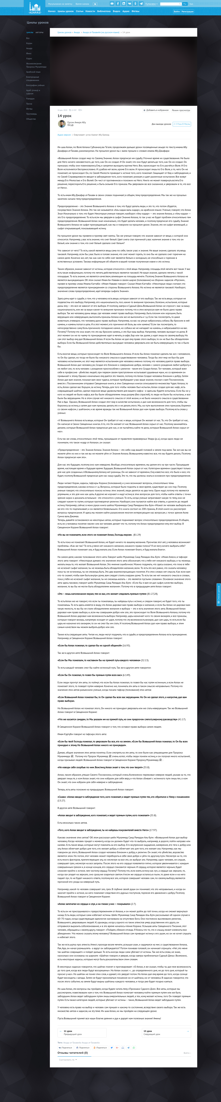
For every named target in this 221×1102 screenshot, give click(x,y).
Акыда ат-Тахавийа (72, 1042)
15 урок (183, 64)
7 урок (183, 36)
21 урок (183, 89)
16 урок (183, 68)
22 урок (183, 93)
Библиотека (104, 11)
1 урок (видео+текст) (190, 15)
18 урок (183, 76)
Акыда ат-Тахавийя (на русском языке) (101, 32)
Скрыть (215, 6)
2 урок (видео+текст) (190, 19)
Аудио (125, 11)
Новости (90, 11)
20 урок (183, 85)
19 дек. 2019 (62, 110)
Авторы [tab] (40, 33)
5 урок (183, 32)
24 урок (183, 97)
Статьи (79, 11)
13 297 (73, 110)
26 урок (183, 105)
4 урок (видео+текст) (190, 28)
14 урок (183, 58)
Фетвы (135, 11)
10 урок (183, 48)
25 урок (183, 101)
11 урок (183, 53)
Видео (116, 11)
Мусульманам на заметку (60, 4)
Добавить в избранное (155, 110)
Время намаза (82, 4)
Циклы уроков (66, 11)
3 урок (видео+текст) (190, 23)
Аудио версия (64, 135)
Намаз (51, 11)
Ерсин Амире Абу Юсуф (77, 124)
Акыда (77, 32)
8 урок (183, 40)
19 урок (183, 81)
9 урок (183, 44)
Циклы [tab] (30, 33)
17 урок (183, 72)
